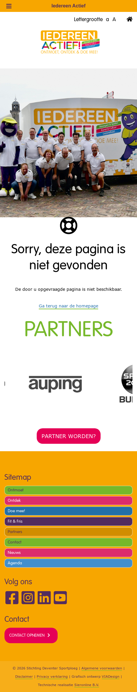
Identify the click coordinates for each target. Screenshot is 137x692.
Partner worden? (68, 436)
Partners (15, 531)
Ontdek (14, 500)
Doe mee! (16, 510)
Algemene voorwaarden (101, 668)
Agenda (15, 563)
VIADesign (110, 676)
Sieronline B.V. (86, 684)
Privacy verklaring (52, 676)
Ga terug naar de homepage (68, 306)
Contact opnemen (26, 635)
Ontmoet (16, 490)
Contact (14, 542)
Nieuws (14, 552)
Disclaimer (24, 676)
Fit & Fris (15, 521)
